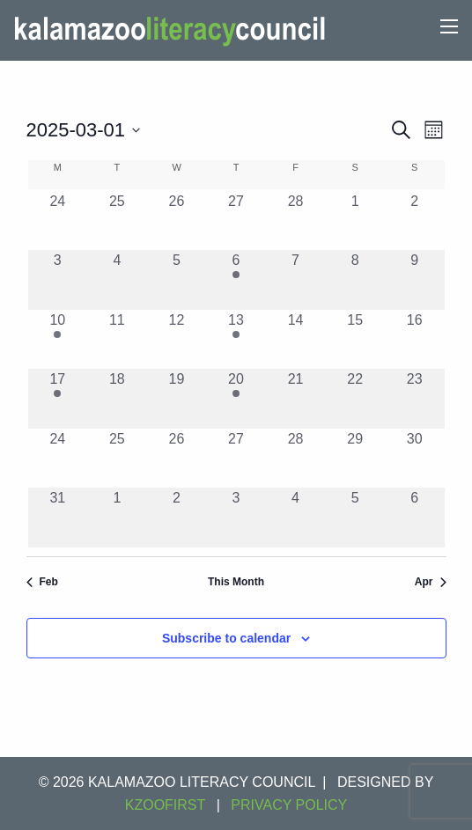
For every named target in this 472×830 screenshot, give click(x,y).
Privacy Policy (289, 804)
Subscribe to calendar (226, 638)
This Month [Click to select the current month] (236, 582)
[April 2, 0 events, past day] (177, 517)
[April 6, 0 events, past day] (415, 517)
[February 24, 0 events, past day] (58, 221)
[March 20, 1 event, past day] (236, 399)
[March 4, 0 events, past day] (117, 280)
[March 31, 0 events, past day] (58, 517)
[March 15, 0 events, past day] (355, 340)
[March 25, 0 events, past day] (117, 458)
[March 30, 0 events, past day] (415, 458)
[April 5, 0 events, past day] (355, 517)
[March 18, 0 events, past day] (117, 399)
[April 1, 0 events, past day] (117, 517)
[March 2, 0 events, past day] (415, 221)
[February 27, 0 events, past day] (236, 221)
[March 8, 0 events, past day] (355, 280)
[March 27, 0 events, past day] (236, 458)
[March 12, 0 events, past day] (177, 340)
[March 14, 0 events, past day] (296, 340)
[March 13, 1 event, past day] (236, 340)
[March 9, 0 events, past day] (415, 280)
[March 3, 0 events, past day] (58, 280)
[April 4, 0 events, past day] (296, 517)
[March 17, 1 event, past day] (58, 399)
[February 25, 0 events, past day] (117, 221)
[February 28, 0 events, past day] (296, 221)
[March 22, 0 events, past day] (355, 399)
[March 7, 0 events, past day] (296, 280)
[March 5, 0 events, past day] (177, 280)
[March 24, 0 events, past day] (58, 458)
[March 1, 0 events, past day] (355, 221)
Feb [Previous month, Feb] (42, 582)
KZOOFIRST (165, 804)
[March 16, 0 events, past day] (415, 340)
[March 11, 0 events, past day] (117, 340)
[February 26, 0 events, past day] (177, 221)
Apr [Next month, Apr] (430, 582)
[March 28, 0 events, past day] (296, 458)
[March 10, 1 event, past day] (58, 340)
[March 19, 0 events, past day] (177, 399)
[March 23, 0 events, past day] (415, 399)
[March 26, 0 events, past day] (177, 458)
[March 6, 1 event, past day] (236, 280)
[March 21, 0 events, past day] (296, 399)
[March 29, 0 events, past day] (355, 458)
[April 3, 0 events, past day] (236, 517)
